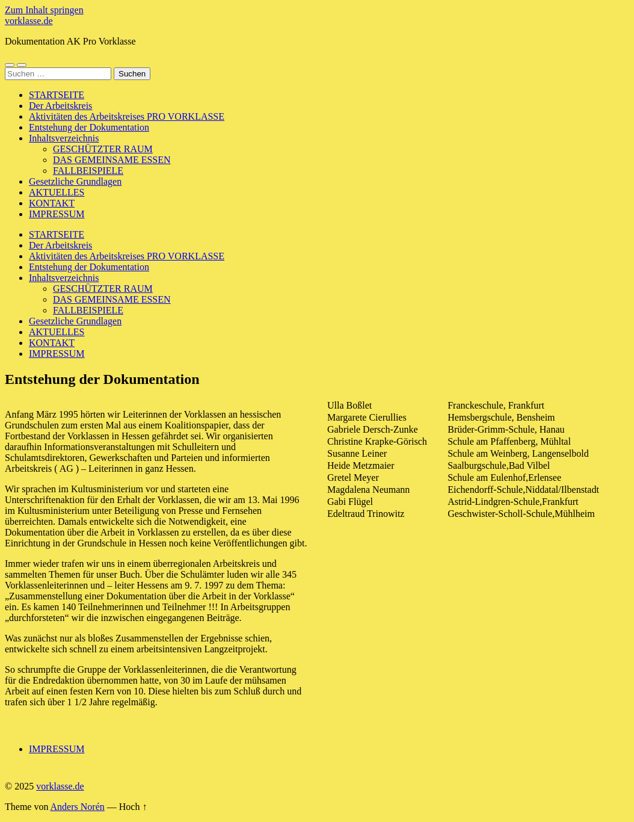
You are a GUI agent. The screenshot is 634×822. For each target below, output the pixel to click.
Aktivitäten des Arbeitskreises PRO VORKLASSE (126, 116)
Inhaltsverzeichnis (64, 138)
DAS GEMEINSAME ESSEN (112, 160)
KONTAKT (52, 203)
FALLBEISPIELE (88, 170)
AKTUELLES (56, 192)
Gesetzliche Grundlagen (75, 181)
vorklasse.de (29, 21)
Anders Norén (78, 807)
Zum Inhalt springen (44, 10)
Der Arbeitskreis (60, 105)
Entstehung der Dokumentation (89, 127)
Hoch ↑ (133, 807)
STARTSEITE (56, 95)
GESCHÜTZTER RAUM (103, 149)
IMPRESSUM (56, 214)
